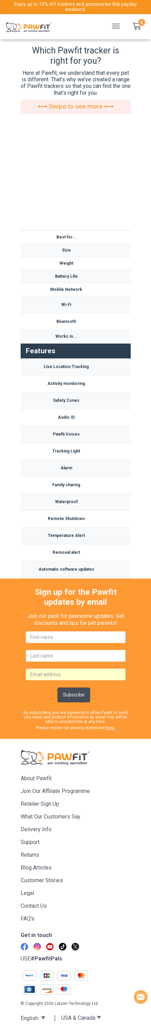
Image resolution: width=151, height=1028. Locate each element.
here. (111, 727)
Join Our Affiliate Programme (55, 791)
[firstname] (76, 637)
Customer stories (42, 880)
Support (30, 842)
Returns (30, 855)
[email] (76, 674)
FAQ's (27, 918)
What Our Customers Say (50, 816)
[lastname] (76, 656)
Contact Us (34, 906)
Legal (27, 893)
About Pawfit (36, 778)
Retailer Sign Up (40, 804)
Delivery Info (36, 829)
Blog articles (36, 867)
